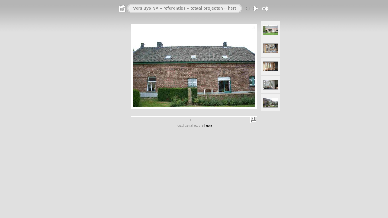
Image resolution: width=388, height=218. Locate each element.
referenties (174, 8)
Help (209, 125)
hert (232, 8)
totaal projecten (207, 8)
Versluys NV (145, 8)
